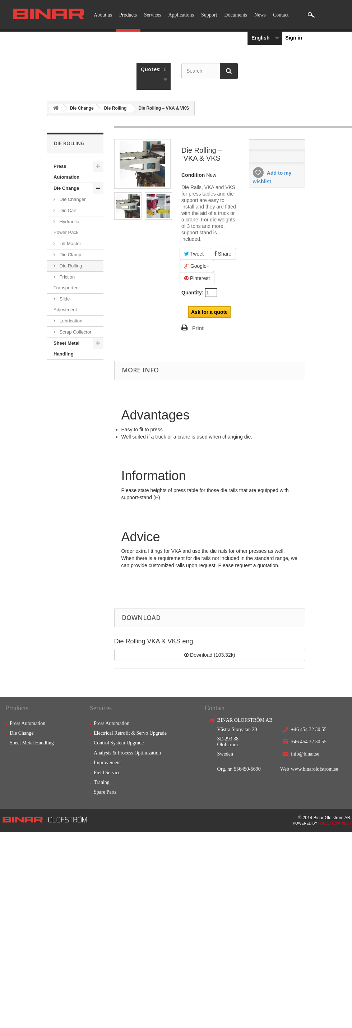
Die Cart (67, 210)
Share (222, 254)
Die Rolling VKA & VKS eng (153, 641)
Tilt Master (69, 243)
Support (209, 15)
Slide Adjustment (65, 304)
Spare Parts (105, 792)
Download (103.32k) (209, 655)
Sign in (293, 38)
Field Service (107, 772)
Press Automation (66, 172)
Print (198, 328)
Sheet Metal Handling (66, 348)
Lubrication (70, 320)
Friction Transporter (66, 282)
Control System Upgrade (119, 742)
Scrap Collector (74, 332)
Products (128, 15)
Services (152, 15)
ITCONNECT (340, 823)
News (260, 15)
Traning (102, 782)
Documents (235, 15)
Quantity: (192, 292)
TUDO (323, 823)
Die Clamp (69, 254)
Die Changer (72, 199)
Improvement (107, 762)
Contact (281, 15)
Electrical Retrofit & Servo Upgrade (130, 733)
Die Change (82, 108)
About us (103, 15)
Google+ (196, 266)
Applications (181, 15)
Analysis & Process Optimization (127, 753)
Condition (193, 175)
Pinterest (197, 278)
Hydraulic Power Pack (66, 227)
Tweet (194, 254)
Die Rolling (115, 108)
